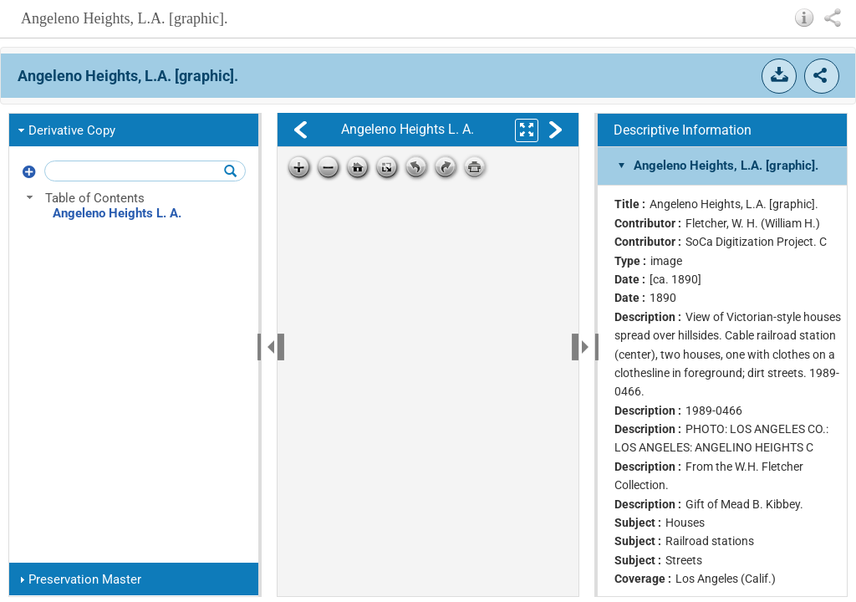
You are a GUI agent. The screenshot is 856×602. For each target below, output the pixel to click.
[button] (804, 17)
